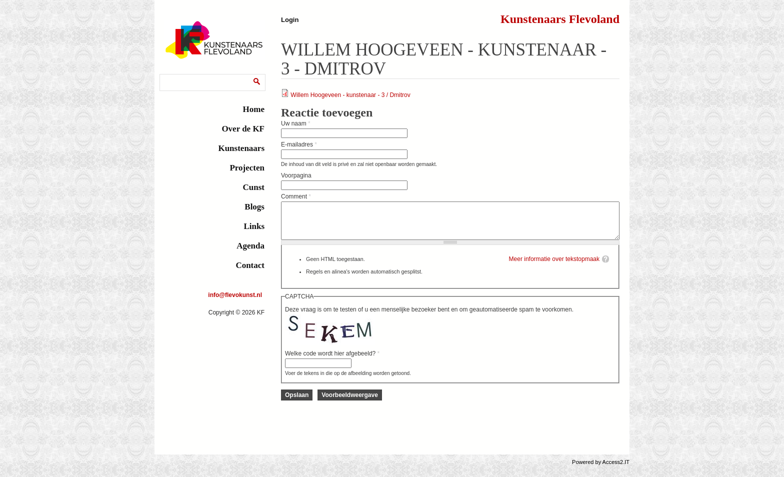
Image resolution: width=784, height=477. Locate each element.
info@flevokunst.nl (235, 295)
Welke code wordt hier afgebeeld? (332, 361)
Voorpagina (296, 175)
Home (253, 109)
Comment (296, 196)
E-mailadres (299, 144)
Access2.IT (616, 469)
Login (289, 20)
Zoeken (172, 75)
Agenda (250, 245)
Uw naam (295, 123)
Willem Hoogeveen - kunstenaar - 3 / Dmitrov (350, 95)
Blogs (254, 207)
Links (254, 226)
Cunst (253, 187)
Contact (250, 265)
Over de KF (243, 129)
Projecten (247, 167)
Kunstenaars (241, 148)
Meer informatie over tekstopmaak (554, 266)
